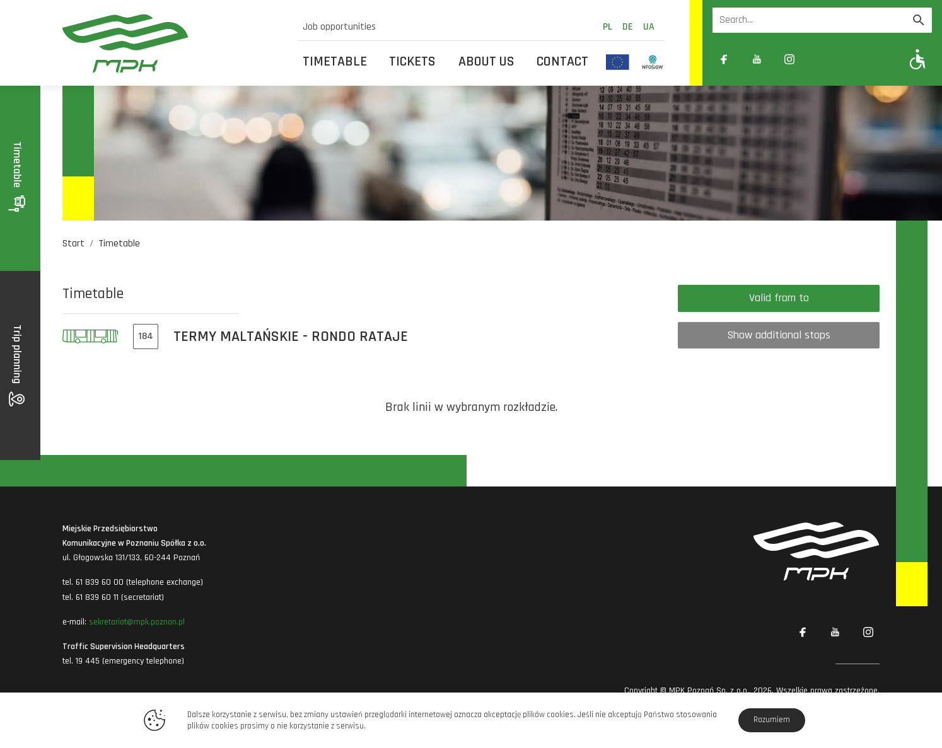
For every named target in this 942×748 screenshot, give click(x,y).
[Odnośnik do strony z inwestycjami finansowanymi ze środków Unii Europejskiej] (617, 62)
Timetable (335, 62)
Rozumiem (771, 720)
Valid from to (779, 298)
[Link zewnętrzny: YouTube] (756, 59)
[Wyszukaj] (918, 20)
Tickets (412, 62)
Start (73, 243)
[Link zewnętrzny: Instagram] (789, 59)
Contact (562, 62)
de (627, 26)
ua (648, 26)
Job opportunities (339, 26)
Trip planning (17, 365)
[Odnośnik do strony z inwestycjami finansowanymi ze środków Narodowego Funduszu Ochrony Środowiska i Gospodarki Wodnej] (653, 62)
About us (486, 62)
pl (607, 26)
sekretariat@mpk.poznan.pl (137, 622)
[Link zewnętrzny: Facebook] (723, 59)
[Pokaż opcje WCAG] (918, 59)
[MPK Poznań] (172, 43)
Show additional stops (778, 335)
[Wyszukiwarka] (809, 20)
